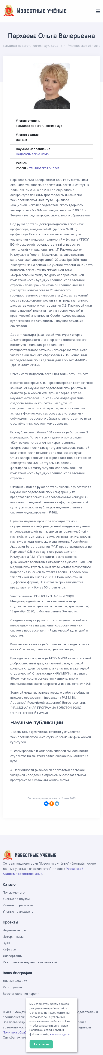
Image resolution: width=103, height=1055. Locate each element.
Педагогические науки (32, 154)
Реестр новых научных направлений (30, 962)
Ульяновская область (45, 168)
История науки (13, 937)
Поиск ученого (14, 892)
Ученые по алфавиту (18, 911)
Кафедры (9, 949)
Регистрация (12, 987)
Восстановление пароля (21, 994)
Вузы (6, 943)
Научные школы (14, 930)
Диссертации (13, 956)
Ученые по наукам (16, 899)
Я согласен (41, 1044)
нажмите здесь (60, 1034)
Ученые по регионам (18, 905)
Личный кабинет (15, 981)
